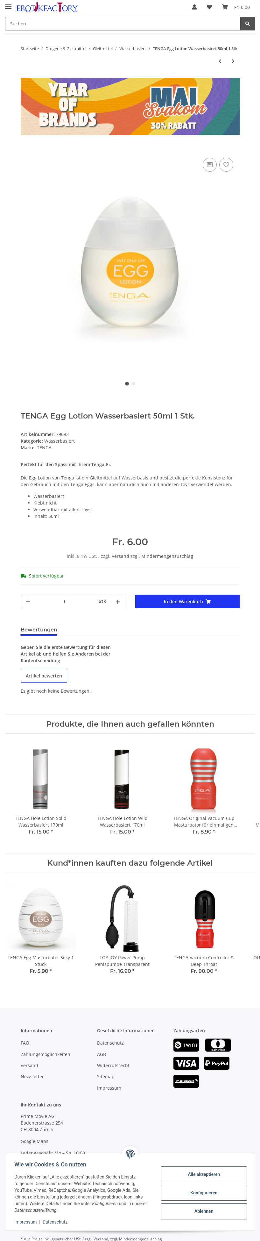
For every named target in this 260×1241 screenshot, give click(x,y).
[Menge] (64, 601)
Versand (121, 556)
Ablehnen (202, 1211)
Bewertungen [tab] (39, 630)
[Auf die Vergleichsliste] (210, 165)
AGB (101, 1054)
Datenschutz (110, 1043)
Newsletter (32, 1076)
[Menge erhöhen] (118, 601)
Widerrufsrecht (113, 1065)
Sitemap (106, 1076)
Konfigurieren (202, 1192)
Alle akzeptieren (202, 1174)
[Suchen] (123, 23)
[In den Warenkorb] (26, 149)
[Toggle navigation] (8, 4)
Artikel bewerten (44, 676)
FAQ (25, 1043)
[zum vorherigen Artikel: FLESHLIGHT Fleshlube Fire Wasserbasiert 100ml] (220, 61)
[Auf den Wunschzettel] (226, 165)
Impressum (109, 1088)
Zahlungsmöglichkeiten (45, 1054)
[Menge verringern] (28, 601)
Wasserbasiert (59, 441)
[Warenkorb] (236, 7)
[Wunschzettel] (209, 7)
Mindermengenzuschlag (167, 556)
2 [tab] (133, 384)
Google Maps (34, 1141)
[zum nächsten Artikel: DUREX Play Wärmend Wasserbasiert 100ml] (233, 61)
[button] (194, 7)
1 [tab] (127, 384)
